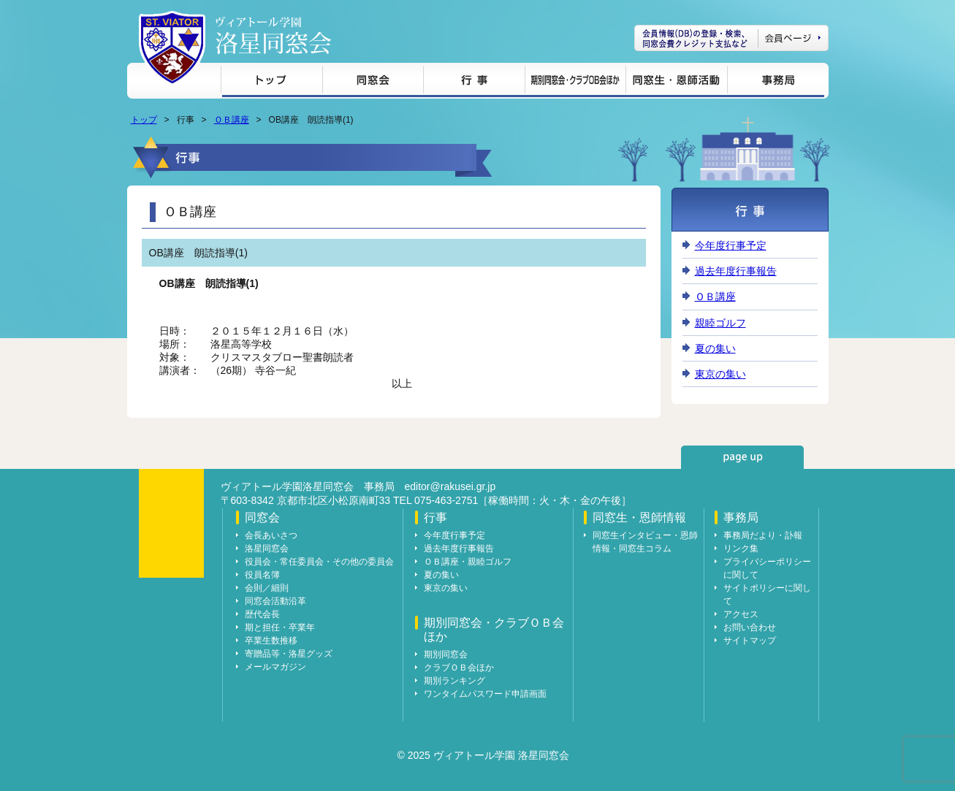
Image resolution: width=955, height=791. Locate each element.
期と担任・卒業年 (280, 627)
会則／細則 (267, 588)
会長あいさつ (271, 535)
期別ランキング (454, 681)
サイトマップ (749, 640)
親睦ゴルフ (720, 323)
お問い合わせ (749, 627)
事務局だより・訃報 (762, 535)
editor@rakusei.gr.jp (450, 486)
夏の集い (715, 348)
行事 (474, 82)
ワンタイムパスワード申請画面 (485, 694)
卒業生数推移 (271, 640)
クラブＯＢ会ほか (459, 667)
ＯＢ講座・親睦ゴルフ (467, 562)
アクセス (740, 614)
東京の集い (720, 374)
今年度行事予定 (730, 245)
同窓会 (372, 82)
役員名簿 (262, 575)
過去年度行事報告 (736, 271)
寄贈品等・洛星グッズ (288, 654)
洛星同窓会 (267, 548)
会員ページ (731, 38)
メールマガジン (275, 667)
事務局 (775, 82)
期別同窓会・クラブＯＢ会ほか (575, 82)
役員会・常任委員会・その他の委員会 (319, 562)
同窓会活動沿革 (275, 601)
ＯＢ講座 (231, 120)
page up (742, 457)
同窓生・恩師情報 (676, 82)
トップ (271, 82)
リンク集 (740, 548)
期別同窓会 (446, 654)
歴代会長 (262, 614)
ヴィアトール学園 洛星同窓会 (273, 35)
